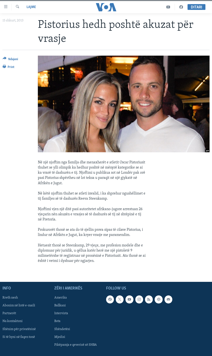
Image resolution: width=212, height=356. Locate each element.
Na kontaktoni (12, 321)
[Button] (10, 60)
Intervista (61, 313)
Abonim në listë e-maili (18, 305)
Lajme (31, 7)
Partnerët (9, 313)
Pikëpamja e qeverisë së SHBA (75, 344)
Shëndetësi (62, 329)
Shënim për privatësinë (19, 329)
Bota (57, 321)
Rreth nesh (10, 297)
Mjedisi (59, 336)
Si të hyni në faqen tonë (18, 336)
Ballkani (60, 305)
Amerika (60, 297)
